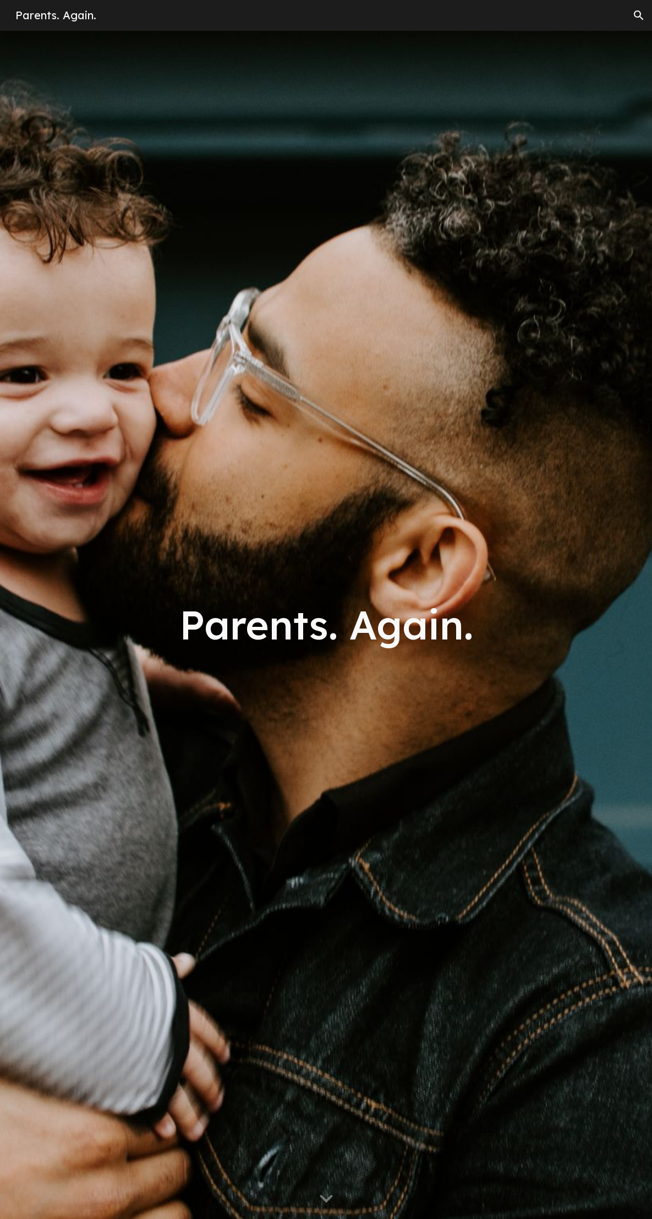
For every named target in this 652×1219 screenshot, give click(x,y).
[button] (639, 15)
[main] (326, 625)
